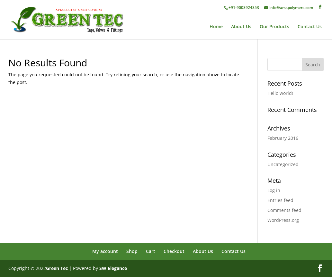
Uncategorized (283, 164)
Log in (273, 190)
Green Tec (57, 268)
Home (216, 26)
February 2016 (282, 138)
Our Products (274, 26)
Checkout (174, 251)
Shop (132, 251)
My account (105, 251)
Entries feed (280, 200)
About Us (241, 26)
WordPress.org (283, 220)
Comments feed (284, 210)
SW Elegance (113, 268)
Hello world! (280, 93)
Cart (150, 251)
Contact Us (310, 26)
